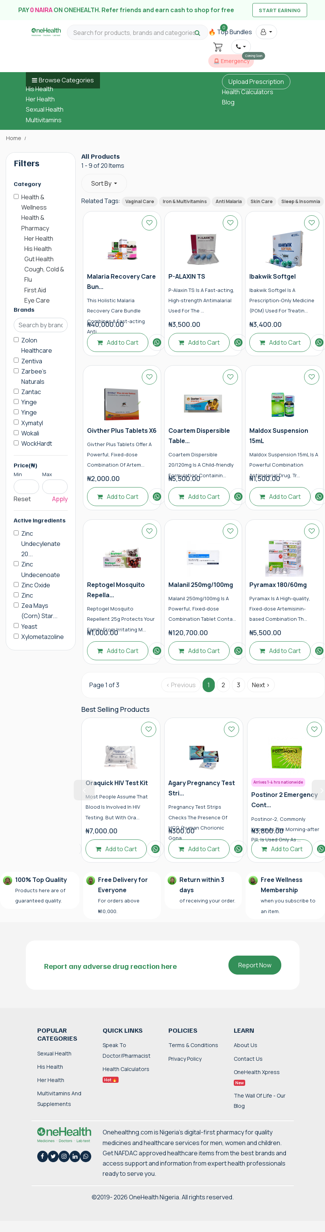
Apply (60, 499)
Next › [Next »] (261, 685)
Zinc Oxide (35, 585)
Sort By (102, 183)
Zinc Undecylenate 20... (40, 543)
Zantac (31, 392)
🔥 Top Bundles (230, 32)
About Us (245, 1045)
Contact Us (248, 1058)
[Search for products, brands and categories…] (137, 33)
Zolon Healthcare (36, 345)
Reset (22, 499)
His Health (39, 89)
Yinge (29, 402)
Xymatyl (32, 423)
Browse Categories (66, 80)
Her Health (40, 99)
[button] (266, 32)
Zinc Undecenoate (40, 569)
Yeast (29, 626)
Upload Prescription (256, 81)
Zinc (27, 595)
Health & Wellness (34, 202)
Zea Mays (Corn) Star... (39, 610)
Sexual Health (44, 109)
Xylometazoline (42, 637)
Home (13, 138)
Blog (228, 102)
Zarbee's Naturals (33, 376)
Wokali (30, 433)
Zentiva (31, 361)
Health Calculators (247, 92)
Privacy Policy (184, 1058)
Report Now (254, 965)
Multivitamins (44, 120)
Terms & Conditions (193, 1045)
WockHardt (36, 443)
